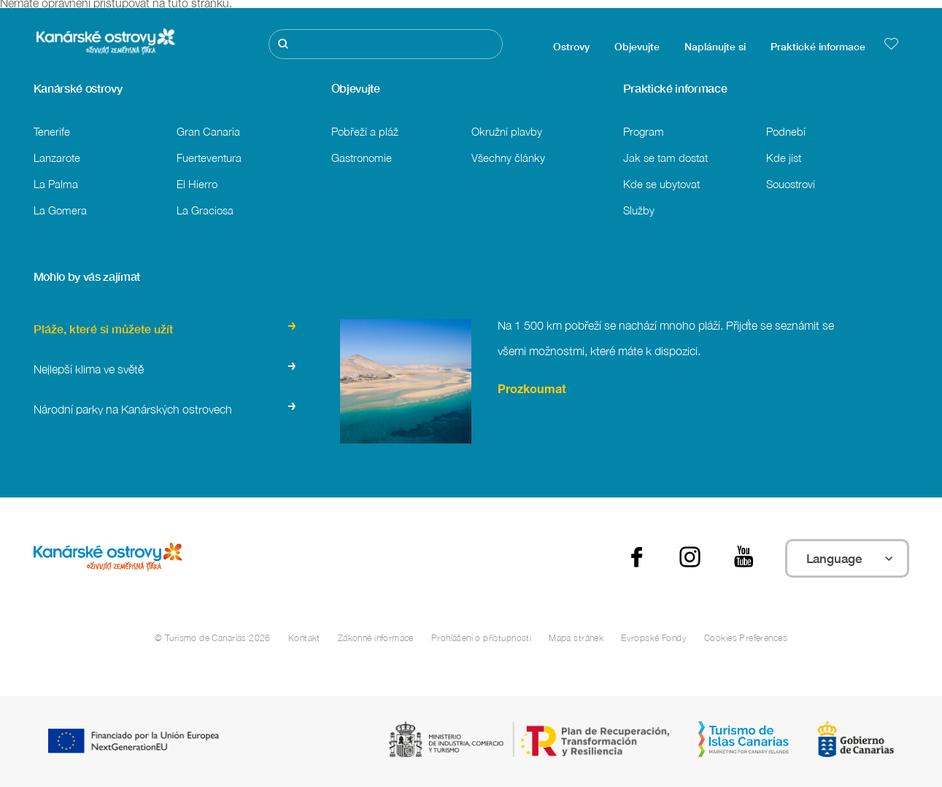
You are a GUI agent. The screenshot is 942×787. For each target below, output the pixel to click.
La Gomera (60, 210)
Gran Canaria (208, 131)
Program (643, 131)
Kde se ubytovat (661, 183)
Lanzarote (57, 157)
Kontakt (304, 637)
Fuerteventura (209, 157)
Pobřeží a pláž (364, 131)
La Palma (56, 183)
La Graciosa (205, 210)
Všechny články (508, 157)
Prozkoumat (532, 391)
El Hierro (197, 183)
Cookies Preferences (745, 637)
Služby (639, 210)
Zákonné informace (376, 637)
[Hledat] (386, 44)
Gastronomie (361, 157)
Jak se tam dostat (665, 157)
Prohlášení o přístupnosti (481, 637)
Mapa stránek (576, 637)
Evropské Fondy (654, 637)
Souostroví (790, 183)
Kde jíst (783, 157)
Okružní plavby (506, 131)
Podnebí (786, 131)
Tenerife (52, 131)
